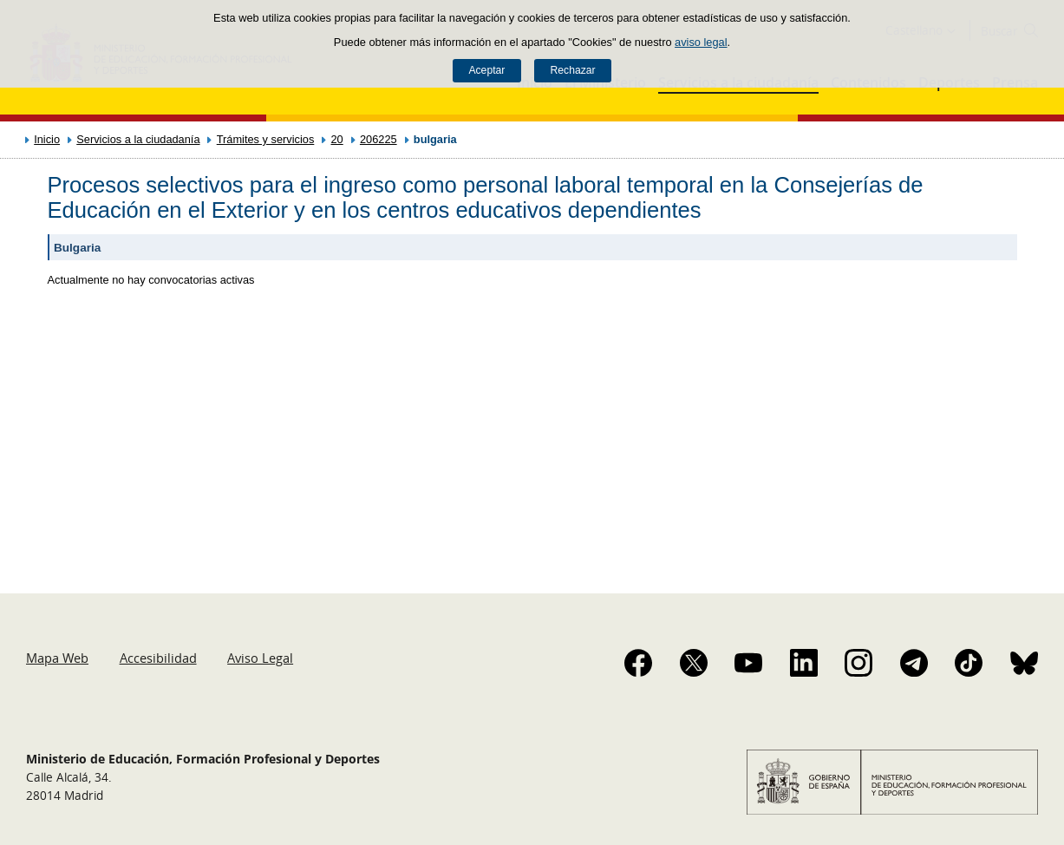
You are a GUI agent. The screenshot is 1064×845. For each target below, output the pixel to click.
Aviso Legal (260, 657)
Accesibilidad (158, 657)
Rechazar (573, 70)
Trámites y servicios (266, 139)
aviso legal (701, 42)
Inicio (47, 139)
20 (337, 139)
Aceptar (486, 70)
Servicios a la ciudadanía (137, 139)
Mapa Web (57, 657)
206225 (378, 139)
